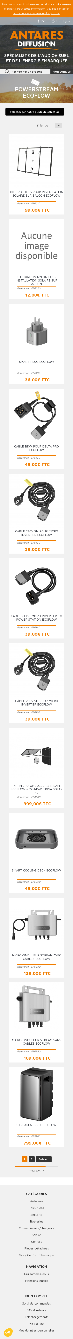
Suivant (44, 1159)
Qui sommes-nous (36, 1274)
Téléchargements (36, 1317)
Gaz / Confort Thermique (36, 1255)
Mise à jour (61, 21)
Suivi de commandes (36, 1303)
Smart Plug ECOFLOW (36, 361)
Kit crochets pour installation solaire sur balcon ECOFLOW (36, 193)
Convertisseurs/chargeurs (36, 1228)
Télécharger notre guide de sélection (35, 111)
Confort (36, 1241)
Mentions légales (36, 1280)
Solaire (36, 1235)
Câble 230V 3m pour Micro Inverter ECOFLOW (36, 533)
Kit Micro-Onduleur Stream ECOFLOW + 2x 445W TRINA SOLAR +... (36, 789)
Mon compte (36, 1296)
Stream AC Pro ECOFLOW (36, 1125)
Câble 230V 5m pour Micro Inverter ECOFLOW (36, 702)
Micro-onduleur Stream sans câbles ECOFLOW (36, 1041)
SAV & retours (36, 1310)
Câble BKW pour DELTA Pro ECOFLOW (36, 448)
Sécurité (36, 1214)
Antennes (36, 1201)
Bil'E (42, 21)
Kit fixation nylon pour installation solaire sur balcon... (36, 280)
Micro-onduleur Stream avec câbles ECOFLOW (36, 957)
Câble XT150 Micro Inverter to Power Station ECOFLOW (36, 617)
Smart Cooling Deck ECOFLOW (36, 870)
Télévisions (36, 1208)
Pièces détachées (36, 1248)
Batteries (36, 1221)
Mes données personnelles (36, 1330)
